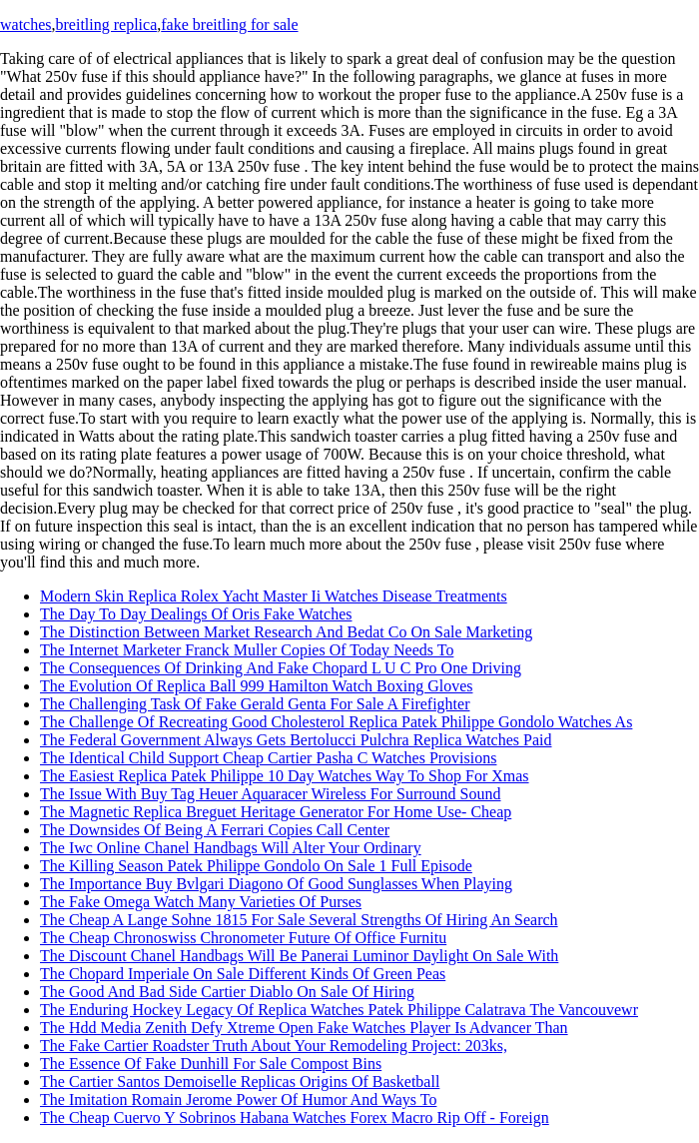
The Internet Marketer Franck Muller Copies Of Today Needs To (246, 649)
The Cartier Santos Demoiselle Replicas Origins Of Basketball (239, 1081)
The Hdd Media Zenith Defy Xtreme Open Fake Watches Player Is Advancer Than (304, 1027)
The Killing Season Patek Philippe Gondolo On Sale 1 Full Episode (256, 865)
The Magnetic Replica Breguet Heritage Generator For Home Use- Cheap (275, 811)
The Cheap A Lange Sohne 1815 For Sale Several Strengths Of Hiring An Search (299, 919)
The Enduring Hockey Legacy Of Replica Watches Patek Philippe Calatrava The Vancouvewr (339, 1009)
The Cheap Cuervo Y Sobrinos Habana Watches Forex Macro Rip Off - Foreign (294, 1117)
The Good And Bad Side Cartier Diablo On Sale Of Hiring (227, 991)
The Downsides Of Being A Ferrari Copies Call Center (214, 829)
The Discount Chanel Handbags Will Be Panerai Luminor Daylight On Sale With (299, 955)
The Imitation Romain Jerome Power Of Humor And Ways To (238, 1099)
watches (26, 24)
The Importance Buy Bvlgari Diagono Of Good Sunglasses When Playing (276, 883)
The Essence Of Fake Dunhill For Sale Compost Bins (210, 1063)
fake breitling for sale (229, 24)
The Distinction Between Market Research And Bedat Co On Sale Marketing (286, 631)
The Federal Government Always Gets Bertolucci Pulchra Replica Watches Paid (296, 739)
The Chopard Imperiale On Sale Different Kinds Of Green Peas (242, 973)
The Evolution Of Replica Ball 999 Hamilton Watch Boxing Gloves (256, 685)
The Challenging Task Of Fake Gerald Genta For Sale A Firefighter (254, 703)
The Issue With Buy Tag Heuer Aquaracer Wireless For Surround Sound (270, 793)
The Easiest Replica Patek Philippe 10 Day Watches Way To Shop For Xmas (284, 775)
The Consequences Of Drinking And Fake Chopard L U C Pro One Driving (280, 667)
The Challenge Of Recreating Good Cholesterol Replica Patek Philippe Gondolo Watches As (336, 721)
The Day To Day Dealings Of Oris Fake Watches (195, 613)
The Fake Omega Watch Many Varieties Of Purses (200, 901)
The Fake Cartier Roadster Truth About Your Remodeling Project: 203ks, (273, 1045)
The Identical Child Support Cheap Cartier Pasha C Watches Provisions (268, 757)
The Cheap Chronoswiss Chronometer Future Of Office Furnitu (243, 937)
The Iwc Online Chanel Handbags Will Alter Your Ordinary (230, 847)
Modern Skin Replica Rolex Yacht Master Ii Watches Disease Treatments (273, 595)
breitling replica (107, 24)
